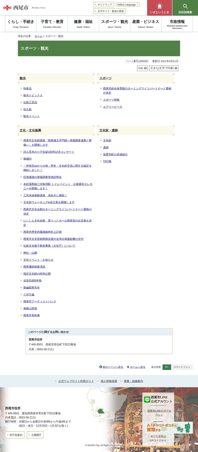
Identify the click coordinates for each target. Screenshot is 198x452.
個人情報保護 (109, 381)
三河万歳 (28, 294)
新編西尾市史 (31, 287)
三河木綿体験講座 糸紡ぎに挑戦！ (45, 195)
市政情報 (177, 24)
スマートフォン (182, 367)
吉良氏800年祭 (32, 280)
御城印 (27, 158)
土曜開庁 (36, 434)
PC (166, 367)
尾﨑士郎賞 (30, 308)
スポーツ (105, 78)
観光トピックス (33, 95)
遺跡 (106, 147)
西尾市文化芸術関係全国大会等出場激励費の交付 (53, 238)
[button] (159, 8)
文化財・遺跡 (108, 130)
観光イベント (31, 116)
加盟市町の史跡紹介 (115, 154)
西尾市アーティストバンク (39, 301)
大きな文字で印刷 (161, 68)
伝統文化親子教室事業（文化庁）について (49, 245)
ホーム (38, 36)
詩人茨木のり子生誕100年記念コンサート (48, 151)
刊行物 (107, 161)
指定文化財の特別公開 (37, 273)
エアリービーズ (112, 106)
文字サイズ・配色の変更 (111, 11)
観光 (23, 78)
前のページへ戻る (113, 366)
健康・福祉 (83, 24)
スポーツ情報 (111, 99)
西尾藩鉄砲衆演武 (34, 266)
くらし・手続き (21, 24)
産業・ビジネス (146, 24)
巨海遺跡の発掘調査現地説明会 (42, 177)
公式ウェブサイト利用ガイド (76, 381)
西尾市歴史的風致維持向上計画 (42, 231)
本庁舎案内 (16, 434)
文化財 (107, 140)
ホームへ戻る (137, 366)
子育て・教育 (52, 24)
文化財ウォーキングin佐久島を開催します (49, 202)
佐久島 (27, 109)
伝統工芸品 (30, 102)
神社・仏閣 (30, 252)
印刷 (140, 68)
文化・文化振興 (30, 130)
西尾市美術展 (31, 315)
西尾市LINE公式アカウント (159, 412)
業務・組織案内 (133, 381)
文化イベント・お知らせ (38, 259)
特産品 (27, 88)
